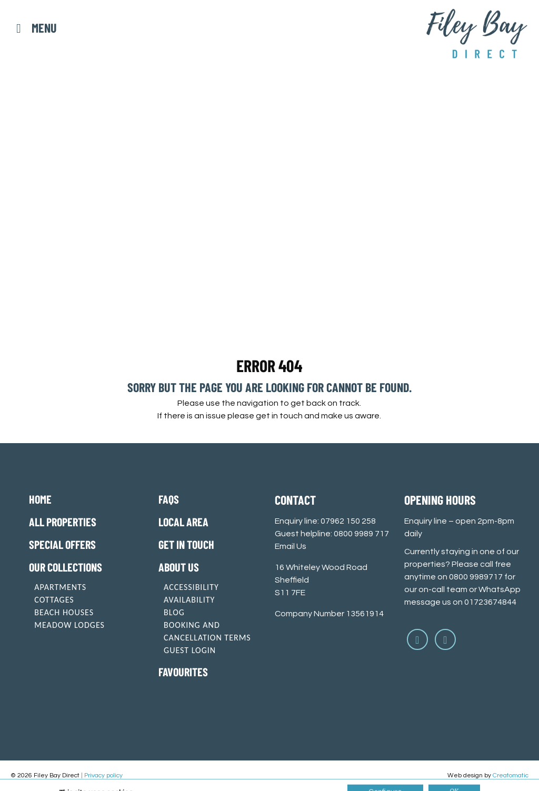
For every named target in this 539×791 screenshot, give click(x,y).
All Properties (62, 521)
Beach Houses (64, 612)
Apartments (60, 587)
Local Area (183, 521)
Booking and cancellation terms (207, 631)
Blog (174, 612)
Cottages (54, 600)
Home (40, 499)
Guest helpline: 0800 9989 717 (332, 533)
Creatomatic (510, 775)
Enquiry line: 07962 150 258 (325, 521)
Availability (189, 600)
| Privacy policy (102, 775)
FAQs (168, 499)
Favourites (183, 671)
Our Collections (65, 567)
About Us (178, 567)
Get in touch (186, 544)
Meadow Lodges (69, 625)
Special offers (62, 544)
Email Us (290, 546)
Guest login (190, 650)
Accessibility (191, 587)
